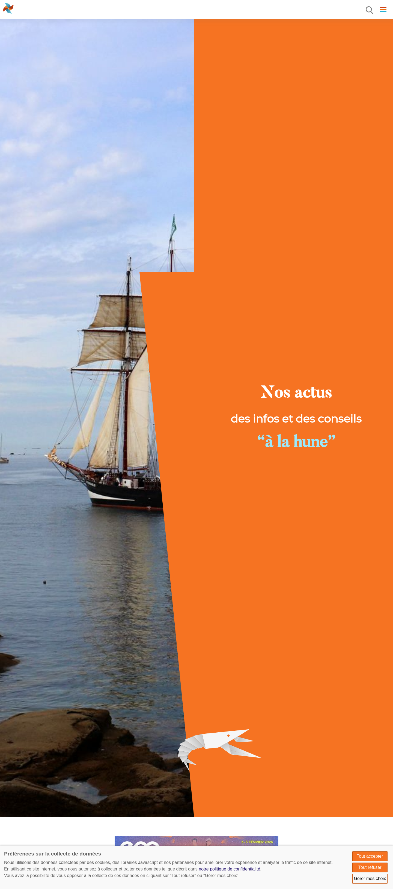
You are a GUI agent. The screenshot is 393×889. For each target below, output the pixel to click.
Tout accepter (370, 856)
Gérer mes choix (370, 878)
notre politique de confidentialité (229, 869)
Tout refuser (369, 867)
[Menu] (370, 10)
